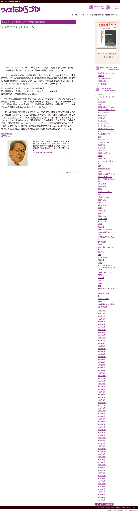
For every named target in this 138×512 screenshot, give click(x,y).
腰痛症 (100, 189)
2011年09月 (102, 349)
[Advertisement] (22, 46)
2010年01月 (102, 403)
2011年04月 (102, 362)
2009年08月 (102, 416)
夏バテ (100, 104)
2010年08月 (102, 384)
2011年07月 (102, 354)
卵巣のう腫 (102, 200)
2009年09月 (102, 414)
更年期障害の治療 (104, 134)
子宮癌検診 (102, 145)
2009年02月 (102, 432)
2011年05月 (102, 359)
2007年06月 (102, 486)
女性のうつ (102, 115)
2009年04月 (102, 427)
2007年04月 (102, 492)
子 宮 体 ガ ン (105, 126)
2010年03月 (102, 397)
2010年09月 (102, 381)
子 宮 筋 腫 (101, 148)
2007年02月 (102, 497)
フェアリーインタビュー (106, 73)
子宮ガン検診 (102, 186)
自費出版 (101, 76)
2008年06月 (102, 454)
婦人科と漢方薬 (103, 123)
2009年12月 (102, 405)
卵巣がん (101, 213)
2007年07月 (102, 484)
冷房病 (100, 208)
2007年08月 (102, 481)
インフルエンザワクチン (106, 131)
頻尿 (99, 166)
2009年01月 (102, 435)
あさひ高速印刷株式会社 (115, 507)
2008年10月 (102, 443)
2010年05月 (102, 392)
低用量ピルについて (105, 272)
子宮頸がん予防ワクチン (106, 110)
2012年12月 (102, 311)
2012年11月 (102, 313)
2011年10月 (102, 346)
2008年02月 (102, 465)
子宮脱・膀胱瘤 (103, 112)
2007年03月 (102, 495)
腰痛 (99, 286)
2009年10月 (102, 411)
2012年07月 (102, 322)
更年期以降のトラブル (106, 129)
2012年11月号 (22, 22)
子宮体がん (102, 139)
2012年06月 (102, 324)
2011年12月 (102, 341)
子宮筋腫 (101, 227)
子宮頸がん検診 (103, 299)
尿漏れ (100, 137)
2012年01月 (102, 338)
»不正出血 (5, 136)
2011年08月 (102, 351)
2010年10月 (102, 378)
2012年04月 (102, 330)
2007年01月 (102, 500)
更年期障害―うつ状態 (106, 304)
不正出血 (101, 94)
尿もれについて (103, 221)
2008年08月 (102, 449)
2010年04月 (102, 395)
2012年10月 (102, 316)
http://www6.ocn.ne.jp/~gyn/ (43, 152)
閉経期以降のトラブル (106, 107)
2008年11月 (102, 441)
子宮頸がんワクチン (105, 153)
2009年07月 (102, 419)
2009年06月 (102, 422)
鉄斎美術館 (102, 81)
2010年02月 (102, 400)
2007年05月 (102, 489)
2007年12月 (102, 470)
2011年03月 (102, 365)
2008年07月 (102, 451)
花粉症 (100, 156)
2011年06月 (102, 357)
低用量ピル (102, 158)
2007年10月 (102, 476)
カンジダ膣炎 (102, 307)
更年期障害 (102, 242)
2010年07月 (102, 386)
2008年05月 (102, 457)
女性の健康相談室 (104, 78)
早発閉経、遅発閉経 (105, 229)
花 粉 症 (102, 121)
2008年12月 (102, 438)
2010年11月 (102, 376)
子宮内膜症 (102, 102)
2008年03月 (102, 462)
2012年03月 (102, 332)
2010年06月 (102, 389)
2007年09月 (102, 478)
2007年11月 (102, 473)
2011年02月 (102, 368)
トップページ (8, 22)
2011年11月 (101, 343)
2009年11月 (102, 408)
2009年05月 (102, 424)
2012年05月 (102, 327)
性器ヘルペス (102, 211)
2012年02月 (102, 335)
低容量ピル (102, 118)
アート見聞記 (102, 84)
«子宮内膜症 (6, 133)
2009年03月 (102, 430)
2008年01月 (102, 468)
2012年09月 (102, 319)
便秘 (99, 202)
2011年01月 (102, 370)
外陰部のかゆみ (103, 142)
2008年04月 (102, 459)
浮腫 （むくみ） (103, 280)
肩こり (100, 296)
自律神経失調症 (103, 293)
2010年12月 (102, 373)
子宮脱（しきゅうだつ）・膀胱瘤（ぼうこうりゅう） (106, 179)
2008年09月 (102, 446)
